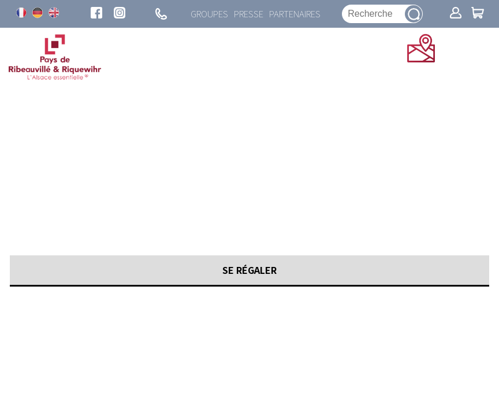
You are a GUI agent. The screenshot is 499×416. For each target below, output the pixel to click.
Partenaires (295, 14)
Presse (248, 14)
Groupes (209, 14)
